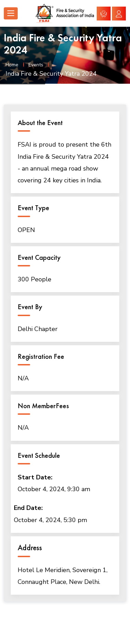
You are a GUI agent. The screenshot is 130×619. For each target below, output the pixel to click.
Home (12, 64)
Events (35, 64)
